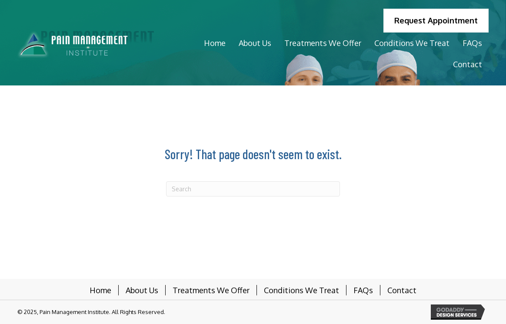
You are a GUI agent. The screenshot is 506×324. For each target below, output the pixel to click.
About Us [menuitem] (142, 290)
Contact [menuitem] (401, 290)
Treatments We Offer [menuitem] (211, 290)
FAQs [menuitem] (363, 290)
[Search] (253, 188)
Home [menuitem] (100, 290)
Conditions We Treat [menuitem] (301, 290)
